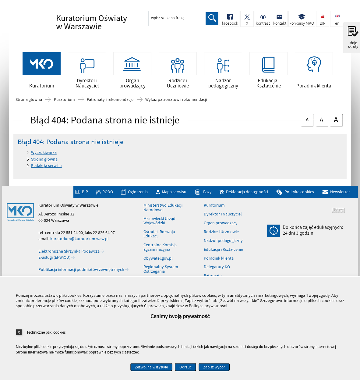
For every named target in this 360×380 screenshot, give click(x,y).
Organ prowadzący (221, 224)
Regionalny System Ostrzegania (160, 270)
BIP (85, 193)
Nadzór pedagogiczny (223, 242)
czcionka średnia (322, 120)
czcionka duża (336, 120)
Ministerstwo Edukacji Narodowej (162, 208)
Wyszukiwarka (44, 154)
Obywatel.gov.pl (158, 259)
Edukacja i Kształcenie (223, 251)
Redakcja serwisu (46, 167)
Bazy (207, 193)
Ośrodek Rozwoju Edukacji (159, 235)
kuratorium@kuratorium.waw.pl (79, 240)
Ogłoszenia (138, 193)
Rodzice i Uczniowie (221, 233)
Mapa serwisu (174, 193)
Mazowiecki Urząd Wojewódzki (159, 222)
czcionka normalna (307, 119)
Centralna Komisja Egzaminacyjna (160, 248)
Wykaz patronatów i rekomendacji (176, 101)
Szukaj (212, 18)
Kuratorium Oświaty (92, 22)
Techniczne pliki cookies (45, 332)
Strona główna (29, 101)
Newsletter (340, 193)
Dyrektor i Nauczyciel (223, 215)
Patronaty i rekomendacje (110, 101)
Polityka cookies (299, 193)
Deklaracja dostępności (247, 193)
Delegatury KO (217, 268)
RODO (107, 193)
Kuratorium (64, 101)
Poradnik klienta (219, 259)
